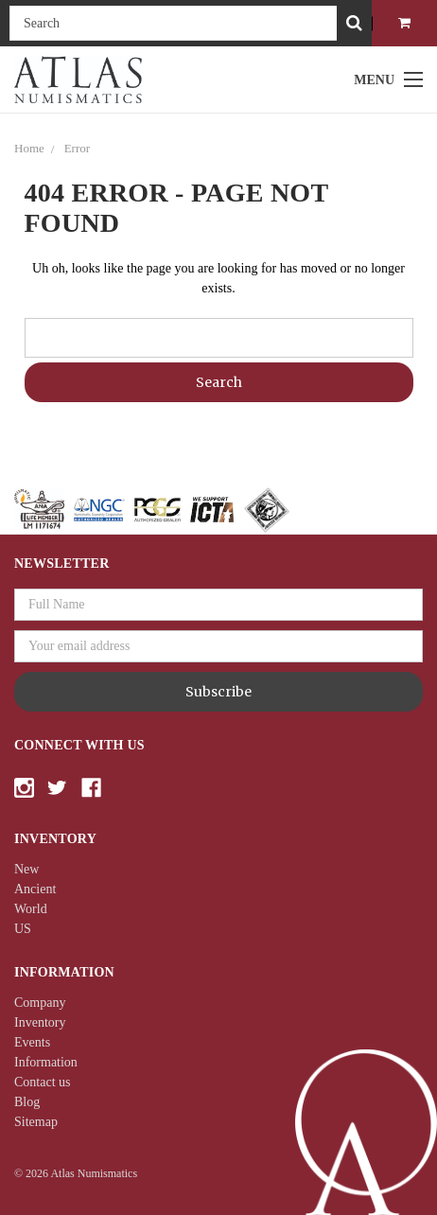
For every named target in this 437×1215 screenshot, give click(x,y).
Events (32, 1042)
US (22, 929)
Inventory (39, 1022)
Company (39, 1002)
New (26, 869)
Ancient (35, 889)
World (30, 909)
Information (46, 1062)
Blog (27, 1102)
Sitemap (36, 1122)
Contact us (42, 1082)
